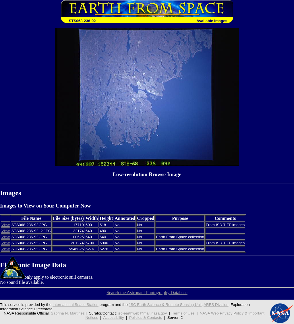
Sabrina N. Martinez (68, 313)
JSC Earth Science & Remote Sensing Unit (165, 304)
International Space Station (75, 304)
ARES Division (216, 304)
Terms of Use (183, 313)
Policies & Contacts (145, 317)
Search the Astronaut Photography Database (147, 292)
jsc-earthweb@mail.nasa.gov (142, 313)
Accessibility (113, 317)
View (5, 225)
